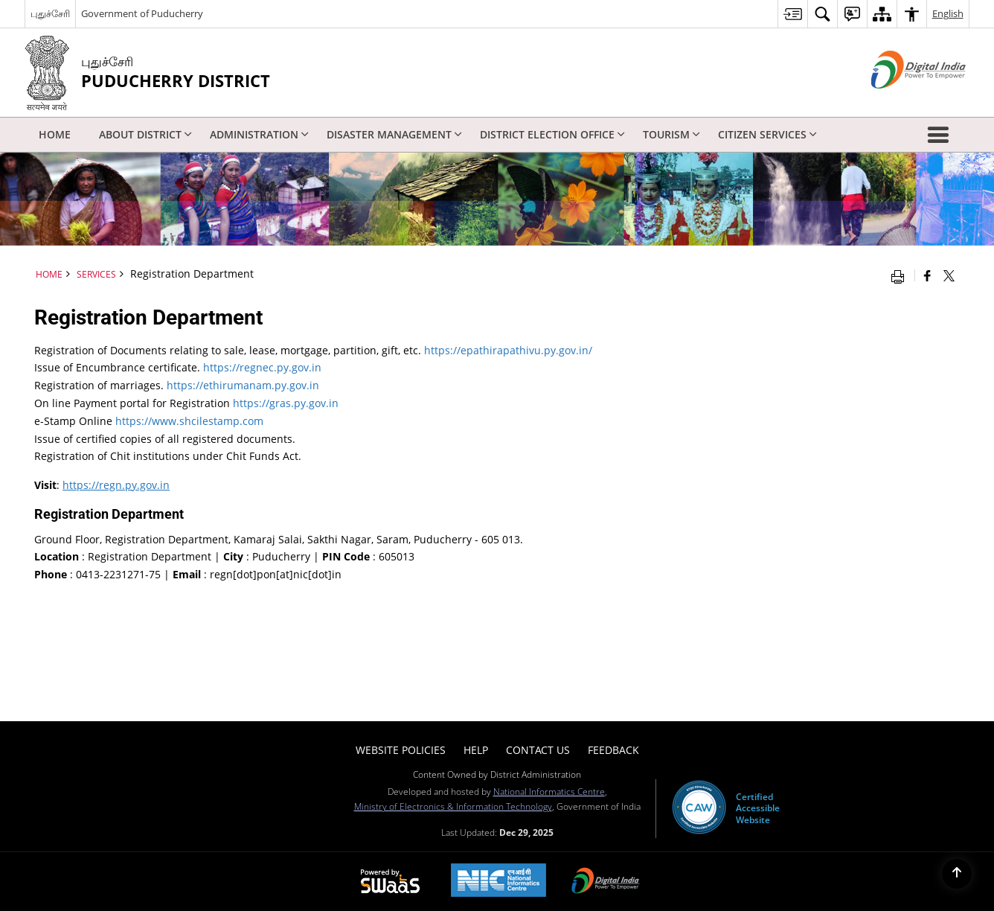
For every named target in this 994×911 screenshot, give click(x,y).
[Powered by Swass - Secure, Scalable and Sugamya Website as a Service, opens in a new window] (390, 882)
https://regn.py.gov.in (116, 485)
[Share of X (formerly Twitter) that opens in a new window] (949, 275)
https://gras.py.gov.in (286, 403)
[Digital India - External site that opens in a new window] (899, 101)
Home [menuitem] (55, 134)
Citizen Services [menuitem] (767, 134)
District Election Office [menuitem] (552, 134)
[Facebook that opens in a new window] (927, 275)
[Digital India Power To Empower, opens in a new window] (605, 882)
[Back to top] (957, 874)
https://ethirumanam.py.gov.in (243, 385)
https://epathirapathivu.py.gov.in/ (508, 350)
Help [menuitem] (476, 750)
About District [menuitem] (145, 134)
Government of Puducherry (142, 13)
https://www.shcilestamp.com (189, 421)
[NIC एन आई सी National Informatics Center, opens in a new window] (498, 881)
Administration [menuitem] (259, 134)
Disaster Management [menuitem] (394, 134)
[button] (941, 134)
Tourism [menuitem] (671, 134)
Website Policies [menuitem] (401, 750)
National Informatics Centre (549, 791)
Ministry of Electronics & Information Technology (453, 806)
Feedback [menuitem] (613, 750)
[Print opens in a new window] (901, 275)
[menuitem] (792, 14)
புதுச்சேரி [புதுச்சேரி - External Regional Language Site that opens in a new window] (50, 13)
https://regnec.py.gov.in (262, 367)
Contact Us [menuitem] (538, 750)
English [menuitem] (947, 13)
